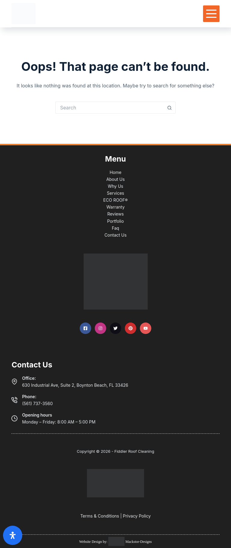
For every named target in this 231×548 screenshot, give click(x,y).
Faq (115, 228)
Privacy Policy (137, 515)
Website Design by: (93, 542)
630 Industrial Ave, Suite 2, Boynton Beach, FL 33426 (75, 385)
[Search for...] (109, 108)
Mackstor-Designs (138, 542)
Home (115, 172)
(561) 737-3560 (37, 403)
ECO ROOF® (115, 200)
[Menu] (211, 13)
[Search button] (170, 108)
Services (115, 193)
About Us (115, 179)
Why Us (115, 186)
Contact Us (115, 235)
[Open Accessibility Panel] (12, 535)
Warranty (115, 206)
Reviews (115, 213)
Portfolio (115, 221)
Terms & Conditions (99, 515)
